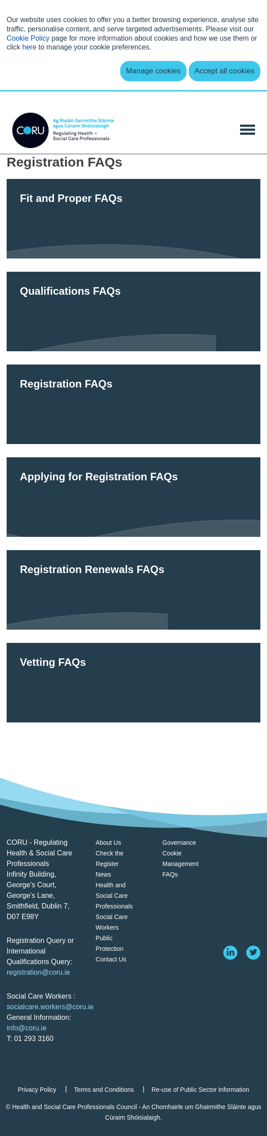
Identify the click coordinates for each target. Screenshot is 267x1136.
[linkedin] (230, 953)
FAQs (170, 874)
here (30, 47)
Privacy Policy (37, 1089)
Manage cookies (153, 71)
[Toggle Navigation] (248, 128)
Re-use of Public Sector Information (200, 1089)
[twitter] (253, 953)
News (103, 874)
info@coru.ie (26, 1028)
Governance (179, 842)
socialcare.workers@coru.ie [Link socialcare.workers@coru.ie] (50, 1007)
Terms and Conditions (104, 1089)
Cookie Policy (28, 38)
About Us (108, 842)
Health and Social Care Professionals (114, 895)
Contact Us (110, 959)
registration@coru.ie (38, 972)
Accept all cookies (225, 71)
